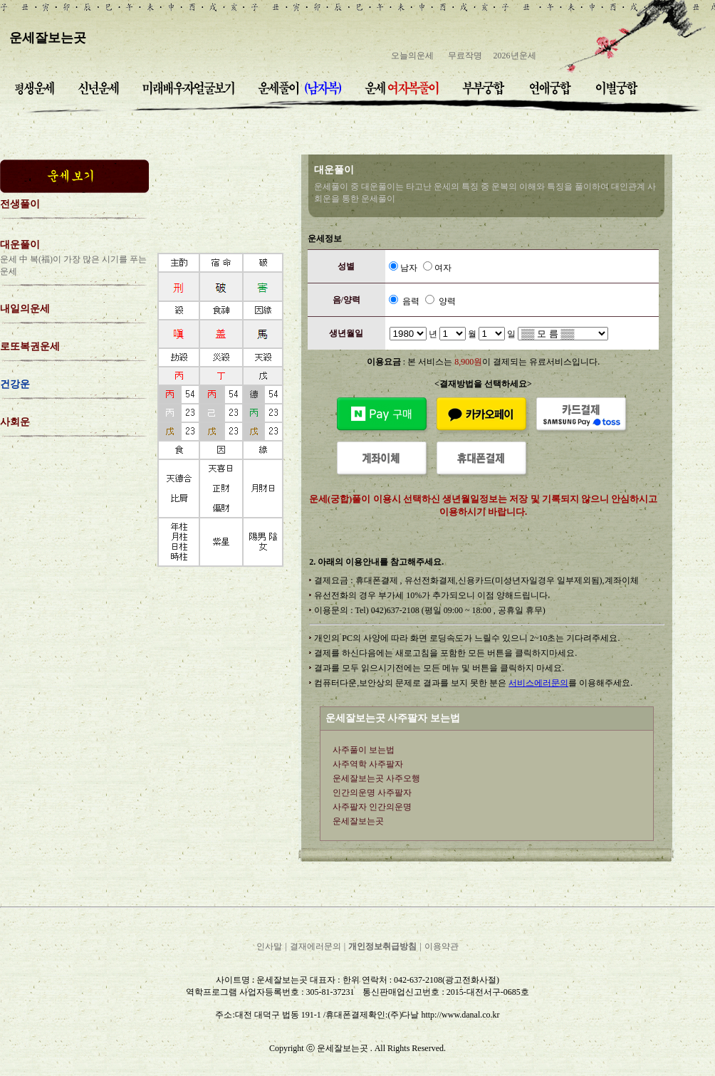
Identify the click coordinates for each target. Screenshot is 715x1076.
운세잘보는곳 (47, 38)
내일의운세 (25, 308)
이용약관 (441, 946)
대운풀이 (20, 244)
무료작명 (465, 56)
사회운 (15, 422)
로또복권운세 (30, 346)
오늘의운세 (412, 56)
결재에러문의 (315, 946)
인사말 (269, 946)
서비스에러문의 (538, 683)
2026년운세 (515, 56)
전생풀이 (20, 204)
